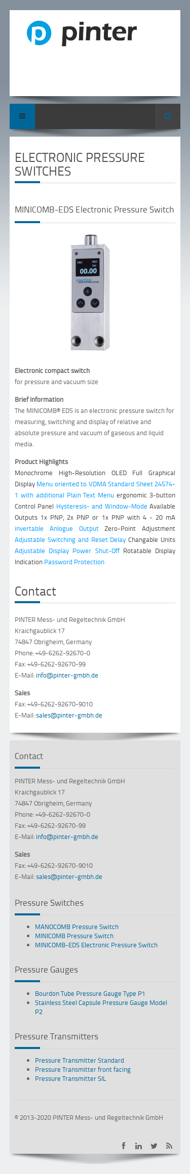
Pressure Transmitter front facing (83, 1069)
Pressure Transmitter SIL (70, 1078)
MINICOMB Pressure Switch (74, 935)
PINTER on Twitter (153, 1146)
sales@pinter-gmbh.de (69, 715)
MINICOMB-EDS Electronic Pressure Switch (96, 944)
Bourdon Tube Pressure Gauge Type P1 (90, 993)
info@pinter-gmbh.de (67, 675)
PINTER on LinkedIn (138, 1146)
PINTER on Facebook (123, 1146)
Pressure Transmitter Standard (79, 1060)
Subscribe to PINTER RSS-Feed (169, 1146)
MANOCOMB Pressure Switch (77, 926)
